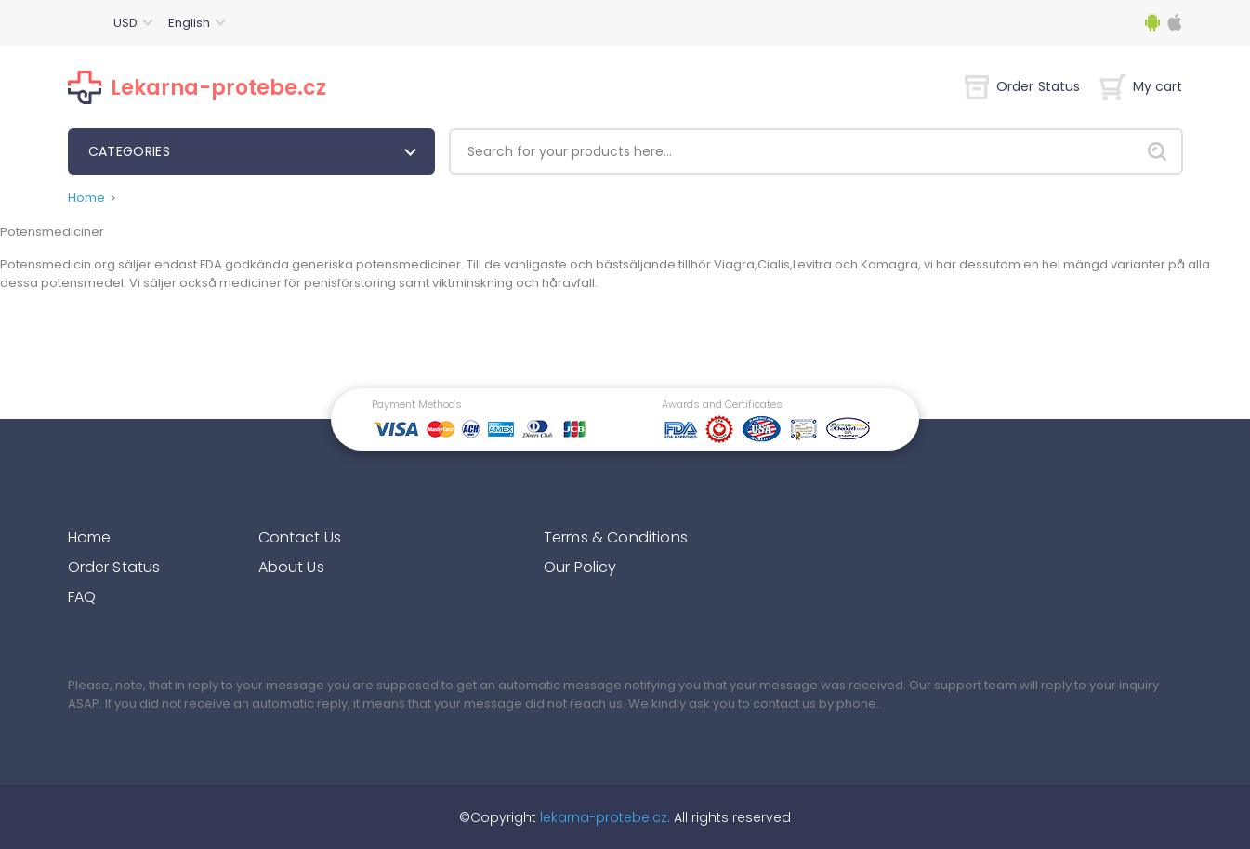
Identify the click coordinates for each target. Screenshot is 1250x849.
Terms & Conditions (616, 537)
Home (86, 197)
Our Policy (580, 567)
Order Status (1023, 86)
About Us (291, 567)
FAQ (82, 596)
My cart (1141, 86)
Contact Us (300, 537)
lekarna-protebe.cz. (603, 817)
